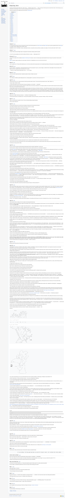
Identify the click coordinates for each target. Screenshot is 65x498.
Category (11, 490)
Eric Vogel (14, 149)
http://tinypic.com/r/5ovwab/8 (46, 444)
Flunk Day (14, 490)
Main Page (2, 9)
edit (14, 50)
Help (1, 15)
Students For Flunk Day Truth (26, 57)
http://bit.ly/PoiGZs (59, 187)
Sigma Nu (11, 60)
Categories (2, 13)
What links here (3, 18)
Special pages (3, 20)
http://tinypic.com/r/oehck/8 (18, 195)
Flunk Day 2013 (29, 10)
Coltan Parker (40, 150)
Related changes (3, 19)
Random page (3, 14)
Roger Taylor (45, 45)
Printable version (3, 21)
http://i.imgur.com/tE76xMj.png (24, 395)
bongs (61, 45)
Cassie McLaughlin (15, 153)
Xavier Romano (40, 45)
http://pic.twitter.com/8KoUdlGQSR (15, 384)
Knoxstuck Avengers (18, 173)
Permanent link (3, 22)
